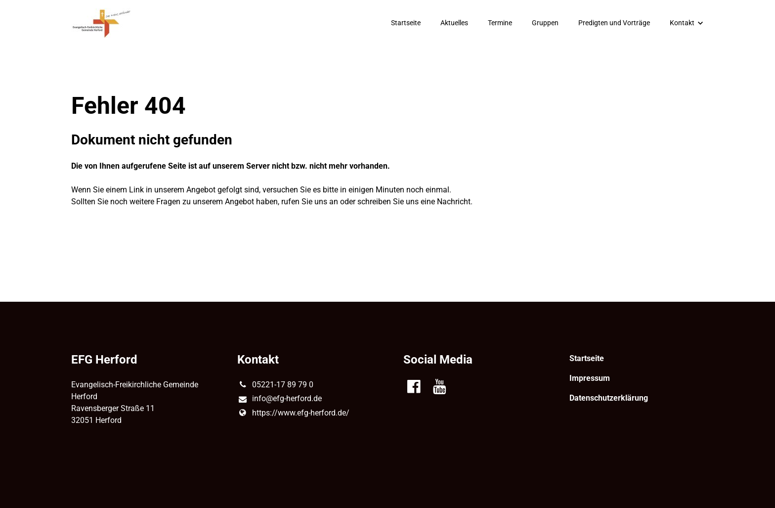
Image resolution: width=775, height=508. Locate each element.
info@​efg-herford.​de (279, 399)
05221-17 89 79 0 (275, 385)
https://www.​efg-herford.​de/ (293, 413)
